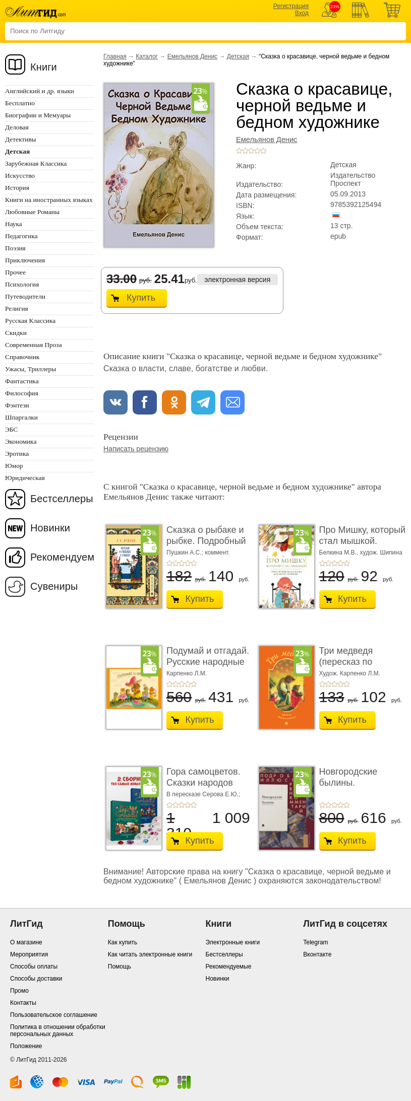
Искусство (20, 175)
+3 (251, 151)
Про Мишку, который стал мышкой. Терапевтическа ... (362, 541)
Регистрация (291, 6)
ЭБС (11, 429)
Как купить (123, 942)
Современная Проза (33, 345)
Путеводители (25, 296)
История (17, 187)
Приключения (25, 260)
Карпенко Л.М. (186, 673)
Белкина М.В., (339, 552)
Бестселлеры (61, 498)
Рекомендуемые (229, 966)
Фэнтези (17, 405)
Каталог (147, 56)
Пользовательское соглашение (53, 1014)
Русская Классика (30, 320)
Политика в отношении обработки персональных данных (57, 1030)
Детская (238, 56)
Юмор (14, 465)
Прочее (15, 272)
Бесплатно (20, 103)
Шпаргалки (21, 417)
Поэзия (15, 248)
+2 (245, 151)
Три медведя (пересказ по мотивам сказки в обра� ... (355, 667)
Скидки (16, 332)
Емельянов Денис (192, 56)
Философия (21, 393)
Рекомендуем (62, 557)
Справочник (22, 357)
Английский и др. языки (39, 91)
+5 (263, 151)
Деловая (17, 127)
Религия (16, 308)
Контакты (23, 1002)
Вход (302, 13)
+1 (239, 151)
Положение (26, 1046)
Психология (22, 284)
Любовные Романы (32, 212)
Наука (13, 224)
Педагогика (21, 236)
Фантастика (22, 381)
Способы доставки (36, 978)
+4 (257, 151)
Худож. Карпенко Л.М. (350, 673)
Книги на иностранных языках (49, 199)
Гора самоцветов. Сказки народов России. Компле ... (204, 782)
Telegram (315, 942)
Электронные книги (233, 942)
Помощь (119, 966)
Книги (43, 67)
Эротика (17, 453)
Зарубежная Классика (36, 163)
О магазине (26, 942)
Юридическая (25, 477)
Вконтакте (317, 954)
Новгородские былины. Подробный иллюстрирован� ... (361, 788)
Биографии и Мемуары (38, 115)
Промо (19, 990)
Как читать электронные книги (150, 954)
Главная (115, 56)
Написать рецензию (135, 449)
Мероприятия (29, 954)
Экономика (21, 441)
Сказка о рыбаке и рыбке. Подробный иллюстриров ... (206, 541)
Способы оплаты (33, 966)
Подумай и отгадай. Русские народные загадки (207, 661)
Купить (141, 298)
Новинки (50, 527)
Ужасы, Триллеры (30, 369)
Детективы (20, 139)
